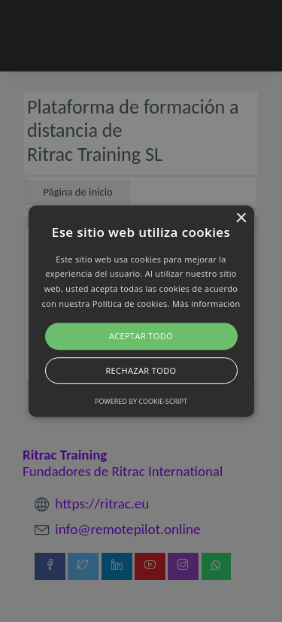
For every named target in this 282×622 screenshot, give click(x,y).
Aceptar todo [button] (141, 335)
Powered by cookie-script (141, 401)
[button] (141, 311)
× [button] (241, 218)
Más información (206, 303)
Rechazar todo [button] (140, 370)
